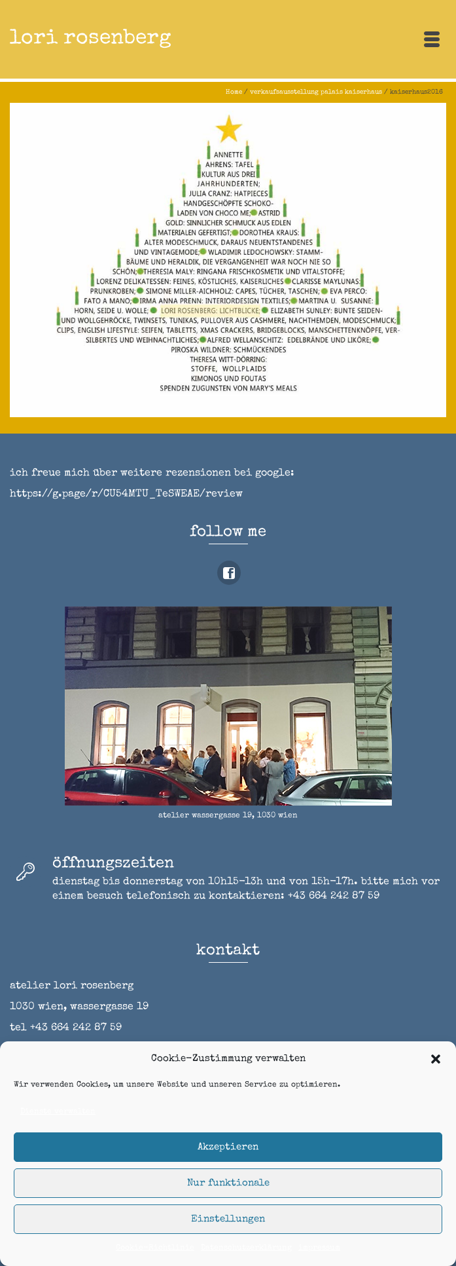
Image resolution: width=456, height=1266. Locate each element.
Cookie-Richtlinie (155, 1248)
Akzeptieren (228, 1147)
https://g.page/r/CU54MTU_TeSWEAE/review (126, 494)
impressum (319, 1248)
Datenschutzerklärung (246, 1248)
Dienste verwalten (58, 1112)
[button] (435, 1059)
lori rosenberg (90, 39)
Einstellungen (228, 1219)
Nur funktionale (228, 1183)
